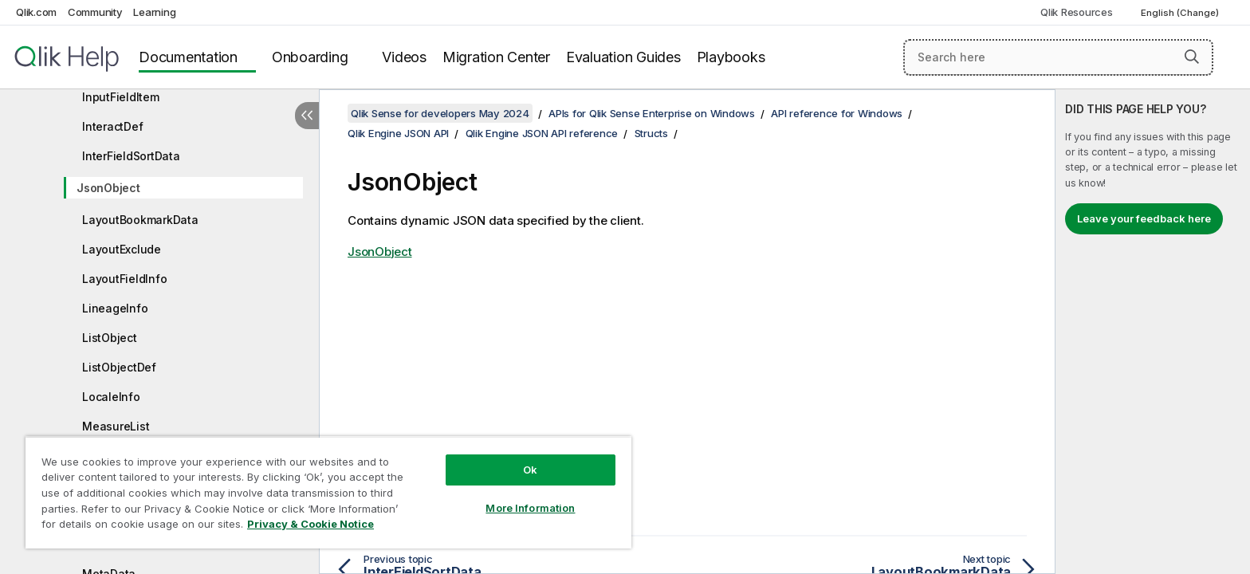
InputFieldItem (120, 97)
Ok (530, 469)
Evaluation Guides (623, 57)
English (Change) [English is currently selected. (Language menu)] (1181, 12)
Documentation (188, 57)
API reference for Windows (836, 113)
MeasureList (115, 426)
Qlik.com (36, 12)
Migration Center (496, 57)
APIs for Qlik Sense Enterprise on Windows (651, 113)
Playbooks (731, 57)
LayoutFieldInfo (124, 278)
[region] (328, 492)
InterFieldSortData (131, 156)
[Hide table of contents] (307, 115)
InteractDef (112, 126)
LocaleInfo (111, 396)
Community (95, 12)
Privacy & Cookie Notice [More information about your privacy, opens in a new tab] (310, 523)
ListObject (109, 337)
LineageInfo (114, 308)
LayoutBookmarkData (140, 219)
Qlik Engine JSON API (398, 133)
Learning (154, 12)
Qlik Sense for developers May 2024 (440, 113)
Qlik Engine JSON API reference (542, 133)
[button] (1192, 57)
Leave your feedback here (1144, 218)
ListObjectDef (119, 367)
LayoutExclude (121, 249)
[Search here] (1058, 57)
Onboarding (310, 57)
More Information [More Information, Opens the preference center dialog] (530, 507)
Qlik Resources (1076, 12)
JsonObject (108, 188)
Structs (651, 133)
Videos (404, 57)
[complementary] (1152, 331)
